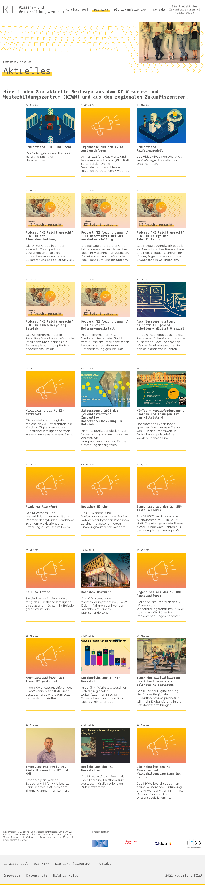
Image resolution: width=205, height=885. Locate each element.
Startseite (9, 62)
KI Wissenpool (77, 9)
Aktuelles (25, 62)
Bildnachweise (65, 875)
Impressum (11, 875)
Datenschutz (36, 875)
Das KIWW (101, 9)
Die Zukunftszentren (131, 9)
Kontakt (159, 9)
